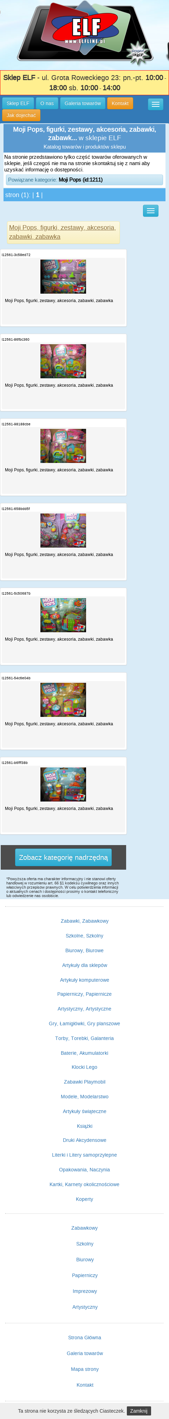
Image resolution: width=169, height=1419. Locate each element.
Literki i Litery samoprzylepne (84, 1155)
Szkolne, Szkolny (84, 936)
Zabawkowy (84, 1228)
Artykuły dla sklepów (84, 965)
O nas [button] (47, 103)
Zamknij (139, 1411)
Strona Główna (84, 1337)
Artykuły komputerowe (84, 980)
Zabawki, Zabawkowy (85, 921)
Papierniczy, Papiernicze (84, 994)
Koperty (84, 1199)
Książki (84, 1126)
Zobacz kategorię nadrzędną (63, 857)
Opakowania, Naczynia (84, 1169)
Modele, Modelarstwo (85, 1096)
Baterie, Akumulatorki (84, 1053)
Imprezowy (85, 1291)
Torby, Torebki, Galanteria (84, 1038)
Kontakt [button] (120, 103)
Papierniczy (85, 1275)
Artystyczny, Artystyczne (84, 1009)
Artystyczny (85, 1307)
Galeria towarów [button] (83, 103)
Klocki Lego (84, 1067)
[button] (155, 104)
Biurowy (85, 1259)
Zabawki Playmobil (84, 1082)
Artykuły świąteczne (84, 1111)
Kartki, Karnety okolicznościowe (84, 1184)
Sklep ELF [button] (18, 103)
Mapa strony (85, 1369)
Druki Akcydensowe (84, 1140)
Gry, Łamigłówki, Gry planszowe (84, 1023)
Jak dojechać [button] (21, 115)
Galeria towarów (85, 1353)
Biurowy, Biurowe (84, 950)
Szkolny (84, 1244)
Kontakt (85, 1385)
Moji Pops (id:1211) (81, 180)
